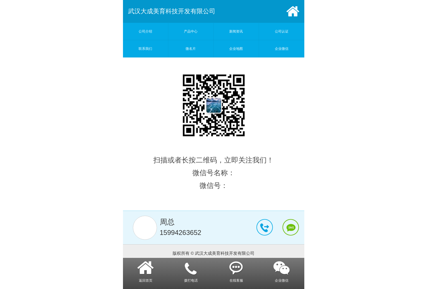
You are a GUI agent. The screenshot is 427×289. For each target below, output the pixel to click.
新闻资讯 (236, 31)
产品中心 (190, 31)
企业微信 (281, 49)
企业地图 (236, 49)
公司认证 (281, 31)
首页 (292, 11)
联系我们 (145, 49)
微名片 (191, 49)
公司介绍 (145, 31)
